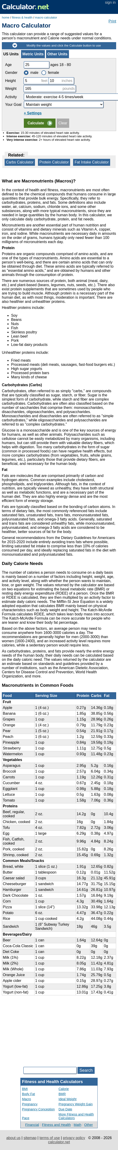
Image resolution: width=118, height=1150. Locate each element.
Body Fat (28, 1094)
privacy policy (74, 1138)
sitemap (30, 1138)
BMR (62, 1094)
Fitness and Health (56, 1125)
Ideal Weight (68, 1099)
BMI (25, 1089)
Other (88, 1125)
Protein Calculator (54, 162)
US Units (11, 54)
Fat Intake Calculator (92, 162)
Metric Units (33, 54)
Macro (26, 1099)
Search (86, 1070)
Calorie (64, 1089)
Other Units (57, 54)
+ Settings (33, 113)
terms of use (50, 1138)
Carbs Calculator (20, 162)
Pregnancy (29, 1104)
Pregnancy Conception (38, 1109)
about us (13, 1138)
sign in (110, 2)
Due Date (65, 1109)
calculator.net (59, 1142)
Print (112, 21)
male (31, 72)
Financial (32, 1125)
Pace (25, 1118)
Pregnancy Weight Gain (76, 1104)
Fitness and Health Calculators (52, 1081)
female (50, 72)
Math (77, 1125)
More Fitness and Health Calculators (76, 1116)
